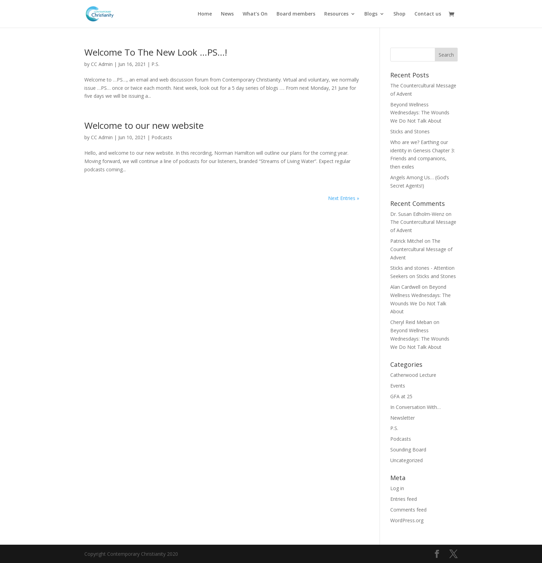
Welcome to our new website (144, 125)
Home (205, 14)
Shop (399, 14)
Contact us (427, 14)
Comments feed (408, 509)
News (227, 14)
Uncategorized (406, 460)
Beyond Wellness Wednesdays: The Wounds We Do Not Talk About (419, 112)
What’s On (255, 14)
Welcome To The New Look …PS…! (155, 52)
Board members (296, 14)
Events (397, 385)
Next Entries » (343, 198)
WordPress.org (406, 520)
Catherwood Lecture (413, 375)
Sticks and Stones (410, 131)
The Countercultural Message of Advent (421, 249)
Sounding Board (408, 449)
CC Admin (102, 64)
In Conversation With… (415, 407)
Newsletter (402, 417)
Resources (336, 14)
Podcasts (161, 137)
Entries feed (403, 499)
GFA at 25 (401, 396)
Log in (397, 488)
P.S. (155, 64)
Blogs (370, 14)
